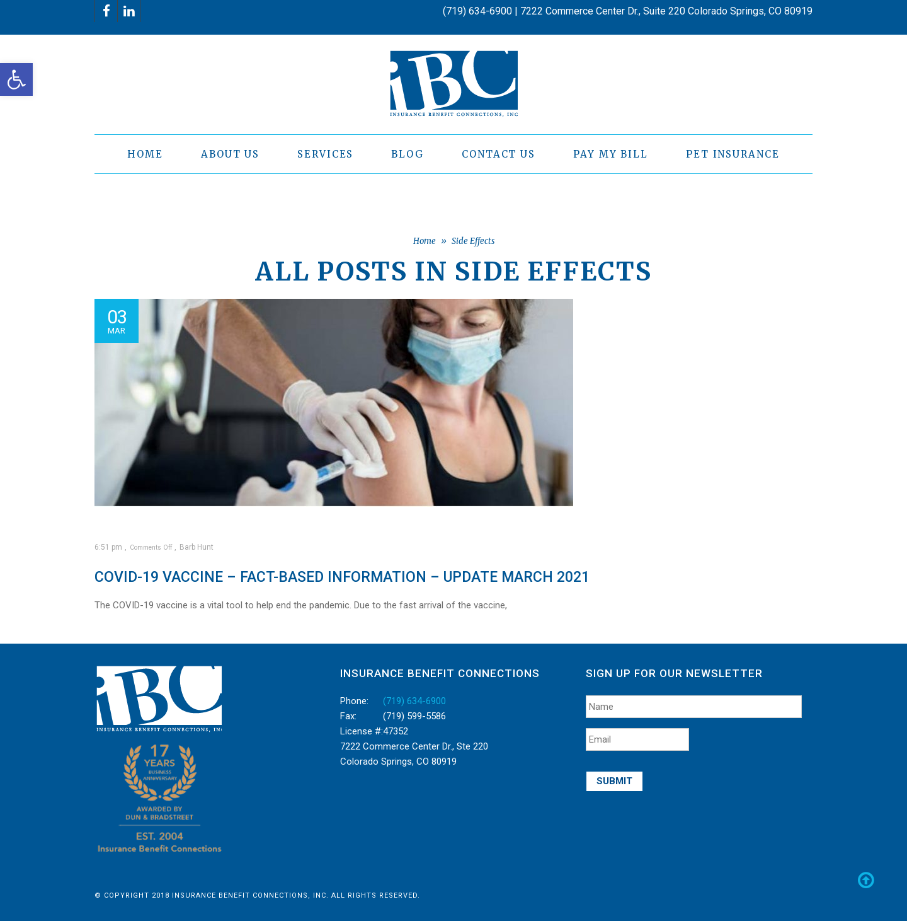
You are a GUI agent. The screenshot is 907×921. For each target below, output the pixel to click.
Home (424, 241)
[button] (16, 79)
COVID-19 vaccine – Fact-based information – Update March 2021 (342, 577)
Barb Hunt (197, 547)
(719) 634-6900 (414, 701)
